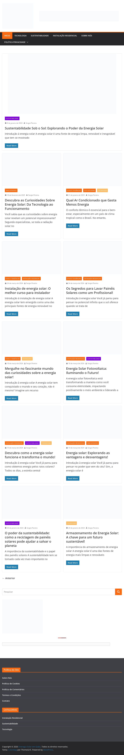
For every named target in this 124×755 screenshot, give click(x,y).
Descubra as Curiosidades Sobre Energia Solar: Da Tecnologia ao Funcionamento (30, 204)
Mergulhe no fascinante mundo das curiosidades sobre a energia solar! (30, 372)
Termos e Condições (11, 695)
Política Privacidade (14, 42)
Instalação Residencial (65, 35)
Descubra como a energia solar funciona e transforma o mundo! (30, 455)
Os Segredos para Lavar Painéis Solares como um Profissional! (90, 290)
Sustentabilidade (40, 35)
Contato (6, 701)
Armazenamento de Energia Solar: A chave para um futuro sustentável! (92, 537)
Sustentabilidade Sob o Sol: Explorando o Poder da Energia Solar (54, 128)
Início (7, 35)
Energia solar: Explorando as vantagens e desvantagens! (88, 455)
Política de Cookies (11, 683)
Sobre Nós (86, 35)
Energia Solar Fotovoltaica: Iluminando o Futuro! (86, 370)
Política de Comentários (13, 689)
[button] (26, 42)
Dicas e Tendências (74, 190)
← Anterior (8, 578)
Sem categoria (11, 190)
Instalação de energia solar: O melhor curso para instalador (28, 290)
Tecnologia (20, 35)
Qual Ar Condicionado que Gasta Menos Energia (91, 202)
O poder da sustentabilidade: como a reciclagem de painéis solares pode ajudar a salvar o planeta (28, 539)
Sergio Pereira (31, 123)
